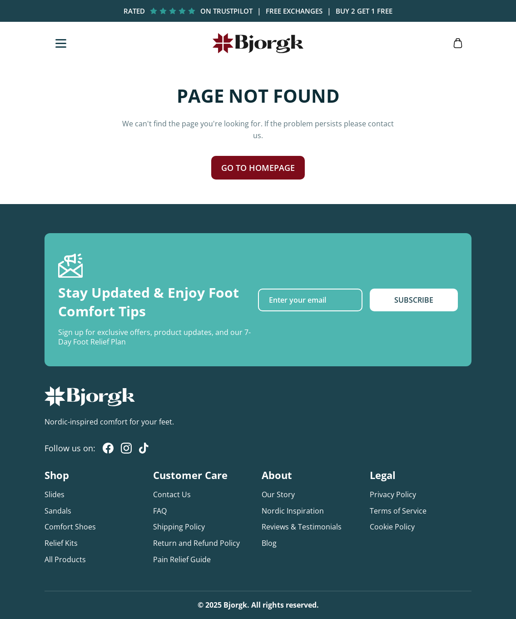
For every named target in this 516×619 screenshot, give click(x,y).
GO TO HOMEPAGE (258, 167)
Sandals (58, 511)
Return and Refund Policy (196, 543)
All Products (65, 559)
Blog (269, 543)
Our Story (278, 494)
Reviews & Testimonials (302, 527)
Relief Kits (61, 543)
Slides (54, 494)
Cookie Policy (392, 527)
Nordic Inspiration (293, 511)
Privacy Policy (393, 494)
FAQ (160, 511)
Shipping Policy (179, 527)
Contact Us (172, 494)
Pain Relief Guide (182, 559)
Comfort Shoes (70, 527)
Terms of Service (398, 511)
